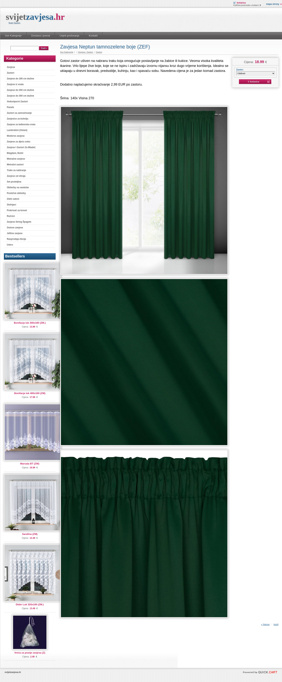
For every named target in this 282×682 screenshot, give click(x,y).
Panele (10, 107)
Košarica (241, 2)
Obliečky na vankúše (18, 187)
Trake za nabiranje (16, 170)
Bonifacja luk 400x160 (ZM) (29, 393)
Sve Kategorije (13, 35)
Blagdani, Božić (15, 153)
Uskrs (10, 244)
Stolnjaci (11, 204)
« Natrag (265, 624)
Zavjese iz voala (15, 84)
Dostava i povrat (40, 35)
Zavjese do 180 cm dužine (20, 78)
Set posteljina (14, 181)
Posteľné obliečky (16, 193)
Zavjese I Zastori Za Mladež (21, 147)
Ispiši (275, 624)
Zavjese (11, 67)
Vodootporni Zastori (17, 101)
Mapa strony (272, 4)
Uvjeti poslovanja (69, 35)
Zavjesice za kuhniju (17, 118)
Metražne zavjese (16, 158)
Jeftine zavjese (15, 233)
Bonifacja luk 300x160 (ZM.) (30, 322)
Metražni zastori (15, 164)
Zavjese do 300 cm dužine (20, 95)
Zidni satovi (13, 199)
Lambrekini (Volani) (17, 130)
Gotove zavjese (15, 227)
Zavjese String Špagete (19, 221)
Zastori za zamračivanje (19, 113)
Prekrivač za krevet (17, 210)
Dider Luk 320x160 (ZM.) (30, 604)
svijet (35, 17)
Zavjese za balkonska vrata (21, 124)
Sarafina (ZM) (30, 534)
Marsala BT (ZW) (29, 463)
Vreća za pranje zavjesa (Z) (29, 652)
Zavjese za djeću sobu (18, 141)
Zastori (10, 73)
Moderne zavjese (16, 136)
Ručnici (11, 216)
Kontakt (93, 35)
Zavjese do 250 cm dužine (20, 90)
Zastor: (240, 69)
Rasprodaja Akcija (16, 239)
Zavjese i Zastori (86, 52)
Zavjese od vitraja (16, 176)
